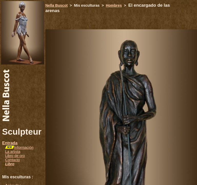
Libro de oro (15, 156)
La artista (12, 152)
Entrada (9, 143)
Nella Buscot (56, 5)
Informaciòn (23, 147)
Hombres (114, 5)
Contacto (12, 160)
